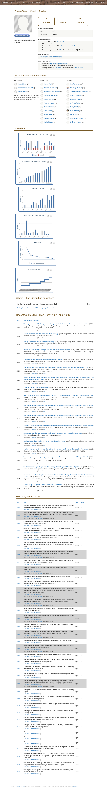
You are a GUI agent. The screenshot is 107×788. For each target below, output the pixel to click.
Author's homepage (55, 57)
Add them (57, 67)
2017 (18, 537)
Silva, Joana (48, 110)
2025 (18, 720)
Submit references (91, 2)
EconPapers (44, 57)
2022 (18, 530)
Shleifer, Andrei (75, 84)
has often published (68, 46)
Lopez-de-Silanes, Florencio (79, 91)
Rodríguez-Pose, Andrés (52, 91)
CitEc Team (76, 786)
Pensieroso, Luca (49, 103)
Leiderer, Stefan (49, 118)
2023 (18, 515)
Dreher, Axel (48, 84)
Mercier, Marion (49, 107)
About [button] (102, 2)
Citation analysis (35, 509)
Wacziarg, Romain (76, 88)
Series (38, 2)
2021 (18, 562)
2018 (18, 523)
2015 (18, 592)
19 (60, 50)
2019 (18, 554)
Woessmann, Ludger (76, 118)
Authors (30, 2)
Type (77, 502)
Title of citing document (32, 320)
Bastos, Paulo (48, 114)
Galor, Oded (74, 107)
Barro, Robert (74, 110)
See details (60, 42)
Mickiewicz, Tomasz (50, 88)
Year (18, 320)
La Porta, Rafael (75, 103)
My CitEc (57, 2)
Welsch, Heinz (22, 91)
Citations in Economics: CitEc (13, 3)
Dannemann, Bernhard (25, 88)
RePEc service (21, 786)
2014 (18, 577)
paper (44, 330)
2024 (18, 507)
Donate (70, 2)
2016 (18, 618)
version (40, 518)
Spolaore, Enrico (75, 99)
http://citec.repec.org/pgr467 (58, 63)
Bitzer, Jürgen (22, 84)
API (64, 2)
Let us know (79, 67)
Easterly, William (75, 95)
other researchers (58, 48)
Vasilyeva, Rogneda (50, 95)
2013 (18, 610)
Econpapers (34, 330)
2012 (18, 641)
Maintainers (79, 2)
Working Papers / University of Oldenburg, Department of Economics (38, 308)
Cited (83, 502)
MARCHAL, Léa (49, 99)
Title (26, 502)
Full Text (26, 509)
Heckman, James (75, 122)
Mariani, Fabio (48, 122)
